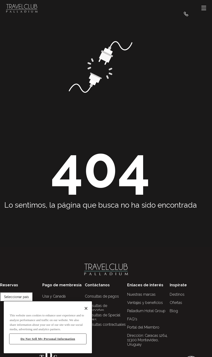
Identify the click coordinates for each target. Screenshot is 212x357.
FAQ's (132, 319)
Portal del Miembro (143, 327)
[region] (48, 327)
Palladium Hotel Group (146, 311)
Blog (174, 311)
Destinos (177, 294)
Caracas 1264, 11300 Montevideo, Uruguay (147, 340)
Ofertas (176, 302)
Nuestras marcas (141, 294)
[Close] (86, 308)
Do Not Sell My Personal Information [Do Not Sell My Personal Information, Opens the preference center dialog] (47, 339)
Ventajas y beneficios (145, 302)
